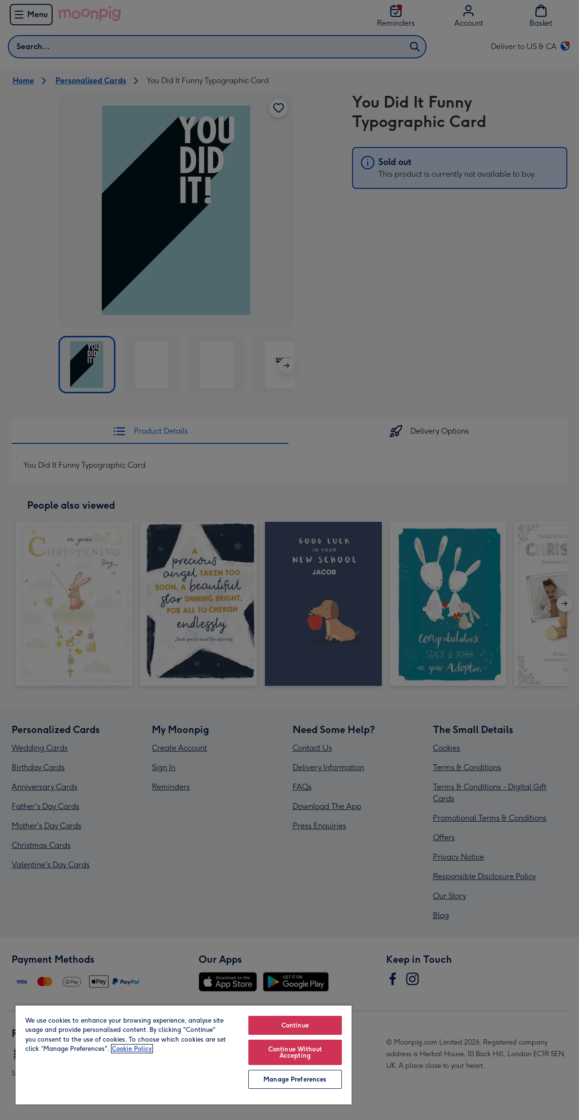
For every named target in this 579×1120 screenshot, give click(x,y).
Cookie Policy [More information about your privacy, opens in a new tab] (132, 1048)
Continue (295, 1025)
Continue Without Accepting (295, 1052)
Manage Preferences (294, 1079)
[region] (184, 1054)
